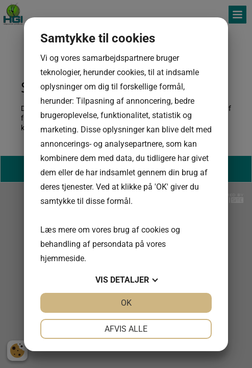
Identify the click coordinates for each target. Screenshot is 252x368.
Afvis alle (126, 329)
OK (126, 303)
